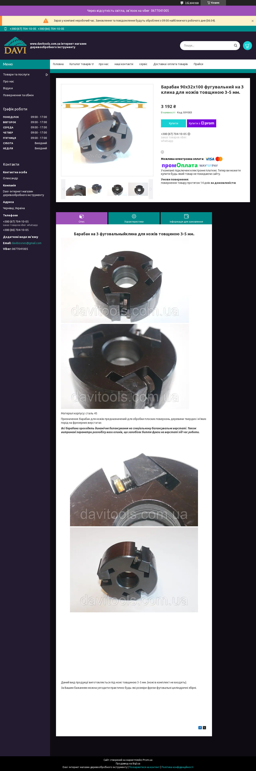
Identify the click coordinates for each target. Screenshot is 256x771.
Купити (173, 123)
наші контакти (124, 64)
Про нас (8, 81)
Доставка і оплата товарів (170, 64)
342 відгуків (192, 2)
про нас (104, 64)
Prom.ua (147, 760)
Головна (58, 64)
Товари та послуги (16, 74)
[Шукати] (235, 45)
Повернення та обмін (18, 95)
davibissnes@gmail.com (26, 243)
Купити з (201, 123)
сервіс (143, 64)
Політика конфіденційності (177, 767)
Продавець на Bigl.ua (128, 763)
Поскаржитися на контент (144, 767)
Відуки (8, 88)
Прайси (198, 64)
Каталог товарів (80, 64)
